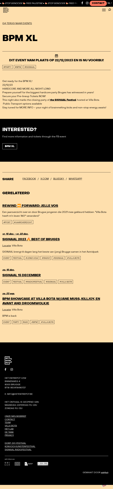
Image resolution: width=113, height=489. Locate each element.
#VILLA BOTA (73, 258)
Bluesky (59, 178)
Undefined (104, 473)
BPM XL (10, 146)
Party (16, 322)
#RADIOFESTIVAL (33, 282)
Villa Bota (11, 426)
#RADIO (46, 258)
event (6, 258)
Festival (17, 258)
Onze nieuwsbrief (15, 416)
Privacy (9, 435)
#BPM (34, 322)
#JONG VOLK (31, 258)
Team (8, 422)
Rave (25, 322)
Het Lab (9, 429)
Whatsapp (75, 178)
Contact (98, 3)
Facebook (29, 178)
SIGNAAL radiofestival (18, 449)
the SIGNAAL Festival (63, 100)
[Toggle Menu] (104, 10)
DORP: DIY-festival (15, 443)
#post (7, 222)
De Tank (9, 432)
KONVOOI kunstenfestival (20, 446)
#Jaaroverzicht (23, 222)
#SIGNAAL (58, 258)
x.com (44, 178)
